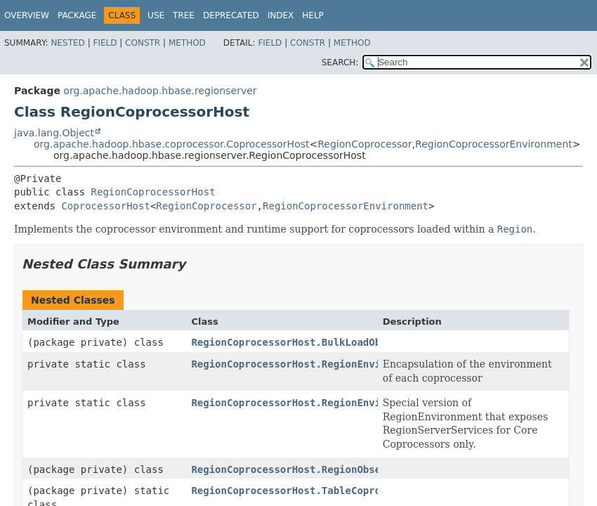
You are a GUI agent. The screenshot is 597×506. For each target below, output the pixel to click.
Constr (142, 43)
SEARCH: (340, 62)
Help (313, 15)
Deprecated (231, 15)
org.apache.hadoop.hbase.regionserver (159, 90)
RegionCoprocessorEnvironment (493, 144)
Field (105, 43)
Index (281, 15)
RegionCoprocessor (364, 144)
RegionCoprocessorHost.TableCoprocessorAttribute (330, 490)
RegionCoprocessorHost (153, 191)
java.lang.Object (54, 132)
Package (77, 15)
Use (155, 15)
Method (187, 43)
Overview (26, 15)
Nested (67, 43)
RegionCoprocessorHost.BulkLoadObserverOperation (330, 342)
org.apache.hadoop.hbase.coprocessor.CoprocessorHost (171, 144)
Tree (184, 15)
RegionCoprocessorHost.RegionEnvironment (306, 364)
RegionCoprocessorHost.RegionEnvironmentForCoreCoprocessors (362, 402)
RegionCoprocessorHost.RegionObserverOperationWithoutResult (362, 469)
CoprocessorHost (105, 206)
